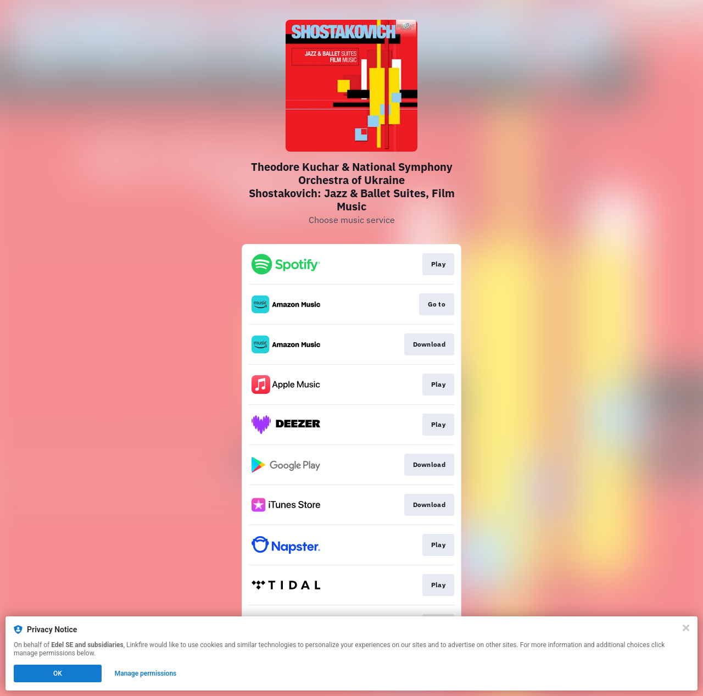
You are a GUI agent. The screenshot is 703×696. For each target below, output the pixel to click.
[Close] (686, 628)
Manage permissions (146, 673)
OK (57, 673)
